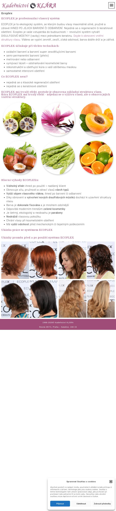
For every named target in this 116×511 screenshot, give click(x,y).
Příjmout (60, 504)
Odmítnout (81, 504)
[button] (111, 481)
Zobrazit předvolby (102, 504)
